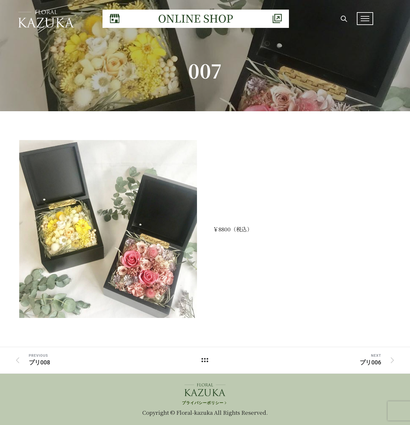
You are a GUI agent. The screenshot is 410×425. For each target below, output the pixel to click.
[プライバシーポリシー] (205, 401)
